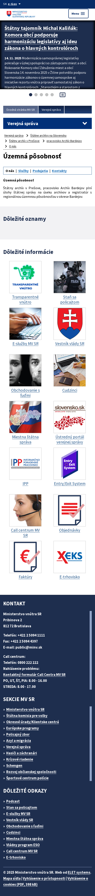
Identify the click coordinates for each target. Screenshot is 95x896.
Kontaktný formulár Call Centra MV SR (34, 674)
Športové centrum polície (27, 778)
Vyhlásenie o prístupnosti (44, 878)
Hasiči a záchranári (21, 753)
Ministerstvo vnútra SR (25, 709)
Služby (23, 171)
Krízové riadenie (19, 759)
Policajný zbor (18, 734)
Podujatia (40, 171)
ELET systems (79, 872)
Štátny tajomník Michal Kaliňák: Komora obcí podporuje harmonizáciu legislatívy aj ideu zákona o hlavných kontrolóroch (41, 38)
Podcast (13, 801)
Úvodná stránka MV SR (20, 110)
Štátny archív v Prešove (24, 141)
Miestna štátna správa (24, 838)
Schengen (14, 765)
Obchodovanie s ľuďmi (24, 826)
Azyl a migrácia (18, 740)
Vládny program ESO (23, 844)
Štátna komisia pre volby (27, 715)
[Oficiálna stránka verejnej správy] (15, 3)
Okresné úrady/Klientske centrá (32, 722)
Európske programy (22, 728)
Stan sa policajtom (21, 807)
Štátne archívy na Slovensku (48, 135)
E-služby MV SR (18, 813)
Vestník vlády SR (19, 820)
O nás (12, 146)
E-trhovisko (16, 857)
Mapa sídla (12, 878)
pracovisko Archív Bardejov (64, 141)
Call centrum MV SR (22, 851)
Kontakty (59, 171)
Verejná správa (51, 110)
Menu (78, 13)
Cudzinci (13, 832)
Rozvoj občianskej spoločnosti (31, 771)
